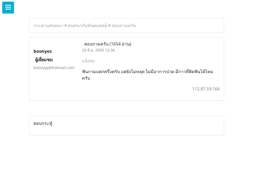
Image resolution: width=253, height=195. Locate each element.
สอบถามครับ (124, 25)
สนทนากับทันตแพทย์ (87, 25)
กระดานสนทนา (48, 25)
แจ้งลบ (88, 61)
